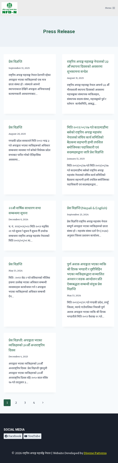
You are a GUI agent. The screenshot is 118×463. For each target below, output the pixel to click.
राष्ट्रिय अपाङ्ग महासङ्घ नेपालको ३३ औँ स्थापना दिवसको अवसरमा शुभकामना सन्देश (87, 66)
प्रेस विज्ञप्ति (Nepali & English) (87, 208)
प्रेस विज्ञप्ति (15, 61)
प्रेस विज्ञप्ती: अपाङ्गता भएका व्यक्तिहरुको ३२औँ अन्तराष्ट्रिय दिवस (27, 345)
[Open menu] (110, 8)
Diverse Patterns (95, 453)
